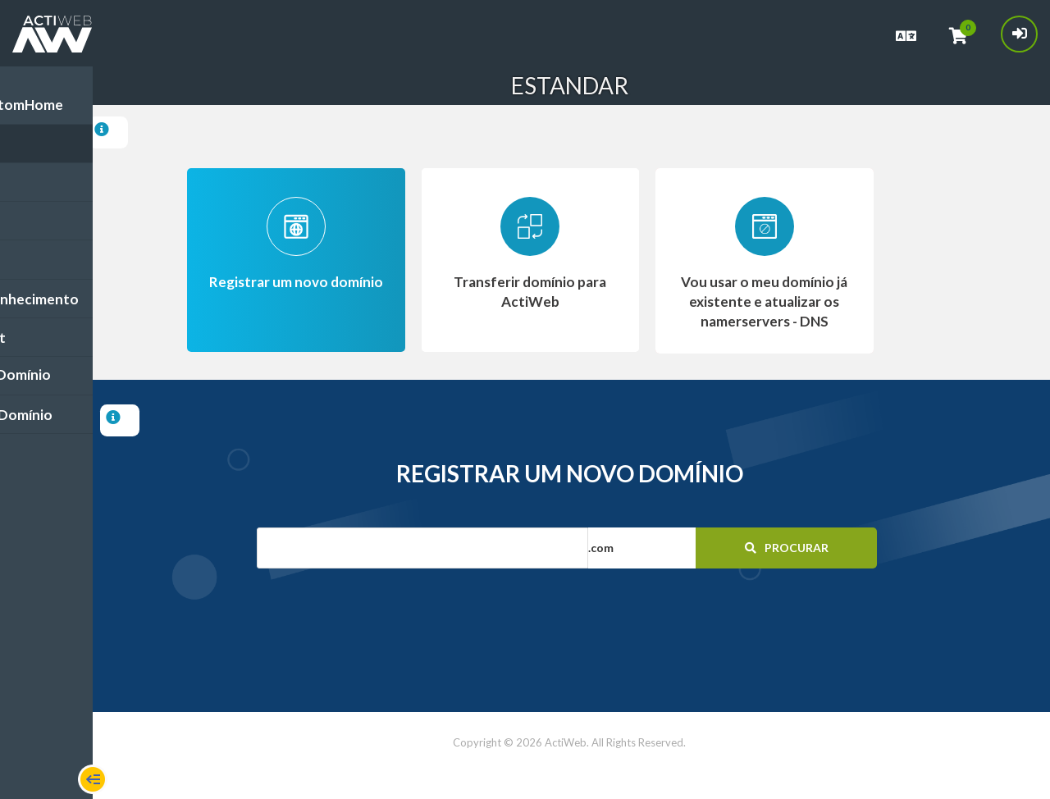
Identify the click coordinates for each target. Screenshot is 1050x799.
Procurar (781, 548)
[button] (672, 547)
